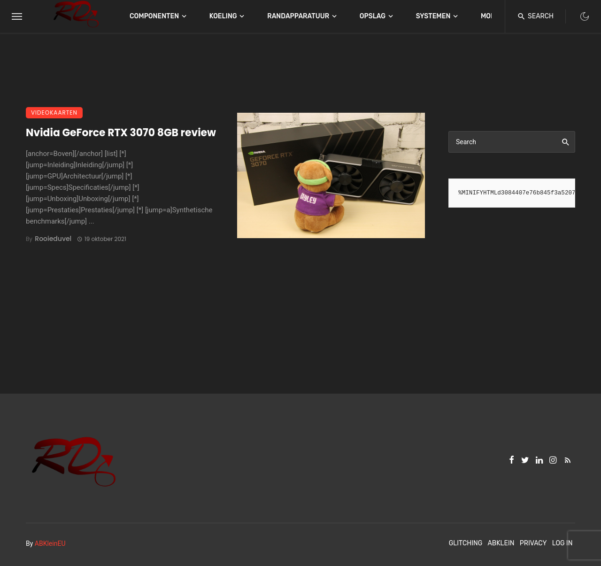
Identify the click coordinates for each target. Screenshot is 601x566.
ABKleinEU (50, 543)
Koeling (223, 16)
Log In (562, 543)
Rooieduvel (53, 238)
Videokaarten (54, 112)
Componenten (154, 16)
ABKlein (500, 543)
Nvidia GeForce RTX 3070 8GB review (121, 132)
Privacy (533, 543)
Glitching (466, 543)
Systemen (433, 16)
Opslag (372, 16)
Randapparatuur (298, 16)
